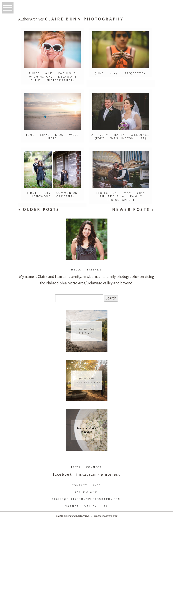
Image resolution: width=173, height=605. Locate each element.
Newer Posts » (133, 210)
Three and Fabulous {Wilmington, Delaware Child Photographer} (52, 77)
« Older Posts (39, 210)
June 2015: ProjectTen (120, 73)
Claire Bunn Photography (84, 19)
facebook (62, 474)
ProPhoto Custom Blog (105, 515)
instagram (86, 474)
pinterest (110, 474)
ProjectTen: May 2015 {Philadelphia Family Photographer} (121, 196)
